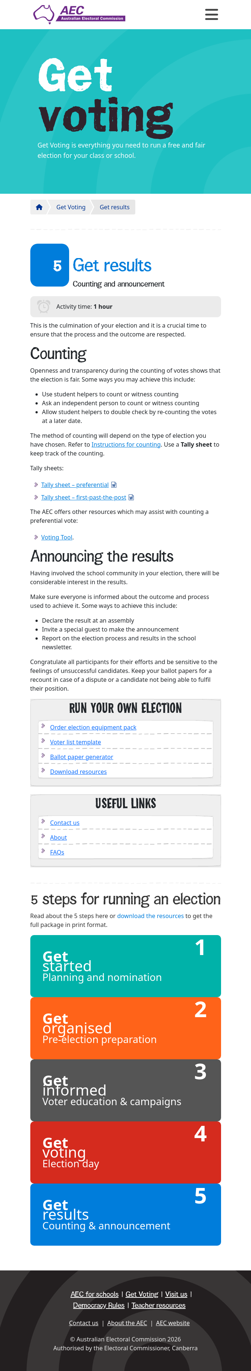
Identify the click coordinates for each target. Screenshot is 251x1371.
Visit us (176, 1294)
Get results (115, 207)
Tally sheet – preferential (75, 485)
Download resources (78, 772)
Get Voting (71, 207)
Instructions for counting (126, 444)
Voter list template (75, 742)
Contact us (65, 823)
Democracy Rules (99, 1305)
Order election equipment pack (93, 727)
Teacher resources (159, 1305)
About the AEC (127, 1323)
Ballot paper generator (81, 757)
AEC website (173, 1323)
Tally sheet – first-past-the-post (83, 497)
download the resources (150, 916)
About (58, 837)
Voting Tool (56, 537)
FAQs (57, 852)
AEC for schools (95, 1294)
